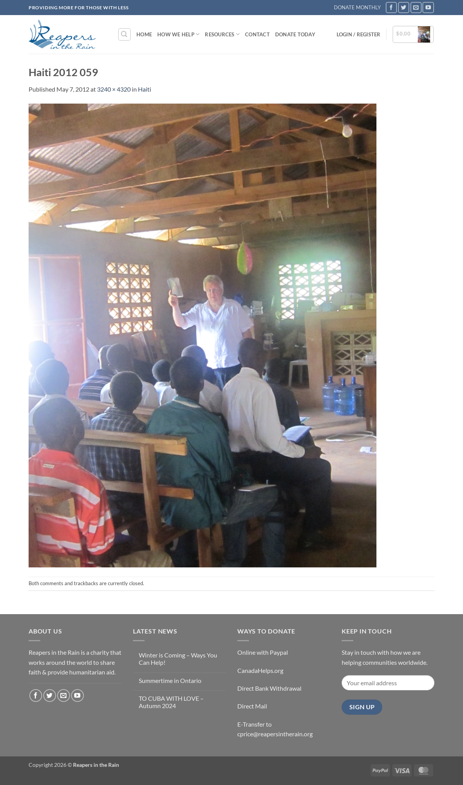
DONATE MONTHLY (357, 7)
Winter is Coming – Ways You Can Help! (178, 658)
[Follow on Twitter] (403, 7)
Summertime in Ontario (170, 680)
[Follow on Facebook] (391, 7)
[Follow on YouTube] (428, 7)
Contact (257, 34)
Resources (222, 34)
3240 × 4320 (114, 89)
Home (144, 34)
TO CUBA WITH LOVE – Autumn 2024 (171, 702)
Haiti (144, 89)
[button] (124, 34)
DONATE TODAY (295, 34)
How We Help (178, 34)
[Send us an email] (416, 7)
